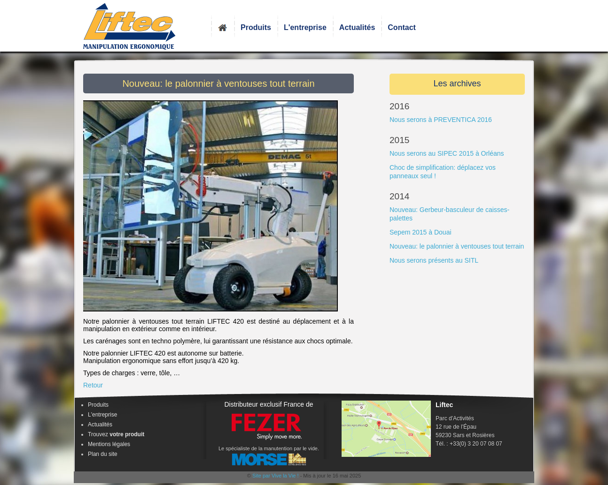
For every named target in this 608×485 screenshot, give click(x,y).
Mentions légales (109, 444)
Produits (256, 27)
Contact (402, 27)
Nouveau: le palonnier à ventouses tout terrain (457, 246)
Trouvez (116, 434)
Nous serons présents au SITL (434, 260)
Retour (93, 385)
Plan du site (102, 454)
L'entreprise (305, 27)
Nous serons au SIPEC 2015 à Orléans (447, 153)
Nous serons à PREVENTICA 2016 (441, 119)
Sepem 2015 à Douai (421, 232)
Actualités (357, 27)
